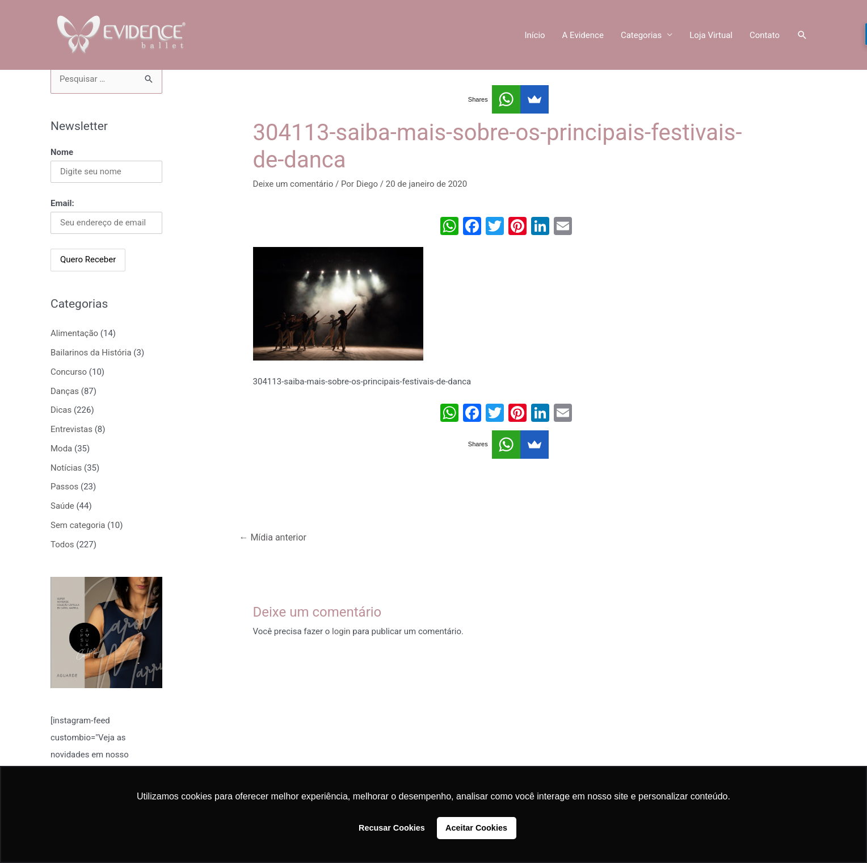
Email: (62, 203)
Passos (64, 486)
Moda (61, 448)
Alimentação (74, 333)
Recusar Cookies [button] (392, 827)
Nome (61, 152)
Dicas (60, 410)
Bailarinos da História (91, 352)
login (341, 631)
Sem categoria (77, 525)
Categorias (641, 35)
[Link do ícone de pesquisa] (802, 35)
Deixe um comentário (293, 184)
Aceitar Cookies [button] (476, 827)
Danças (64, 391)
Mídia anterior (272, 537)
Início (534, 35)
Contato (765, 35)
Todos (62, 544)
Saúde (62, 506)
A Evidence (583, 35)
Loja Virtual (711, 35)
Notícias (66, 468)
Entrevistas (71, 429)
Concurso (68, 372)
